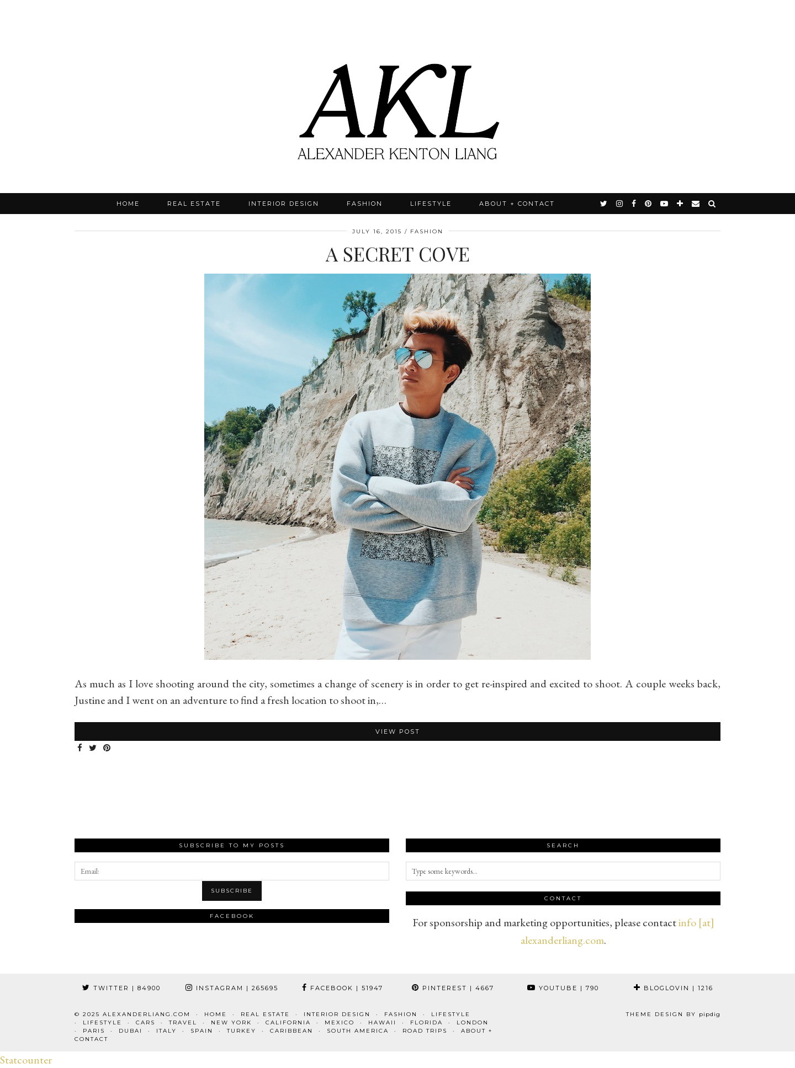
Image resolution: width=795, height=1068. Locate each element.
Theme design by (673, 1014)
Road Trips (424, 1030)
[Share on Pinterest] (107, 748)
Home (128, 203)
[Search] (712, 203)
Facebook (342, 988)
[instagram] (620, 203)
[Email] (696, 203)
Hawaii (382, 1022)
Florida (426, 1022)
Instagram (232, 988)
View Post (397, 731)
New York (231, 1022)
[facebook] (634, 203)
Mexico (339, 1022)
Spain (201, 1030)
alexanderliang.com (146, 1014)
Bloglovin (673, 988)
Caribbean (291, 1030)
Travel (183, 1022)
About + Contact (517, 203)
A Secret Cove (398, 253)
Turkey (241, 1030)
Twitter (121, 988)
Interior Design (283, 203)
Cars (145, 1022)
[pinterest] (649, 203)
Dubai (130, 1030)
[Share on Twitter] (93, 748)
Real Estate (194, 203)
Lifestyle (431, 203)
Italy (166, 1030)
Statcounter (26, 1060)
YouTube (563, 988)
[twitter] (604, 203)
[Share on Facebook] (80, 748)
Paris (94, 1030)
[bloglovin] (680, 203)
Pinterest (453, 988)
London (473, 1022)
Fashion (365, 203)
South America (358, 1030)
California (288, 1022)
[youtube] (664, 203)
